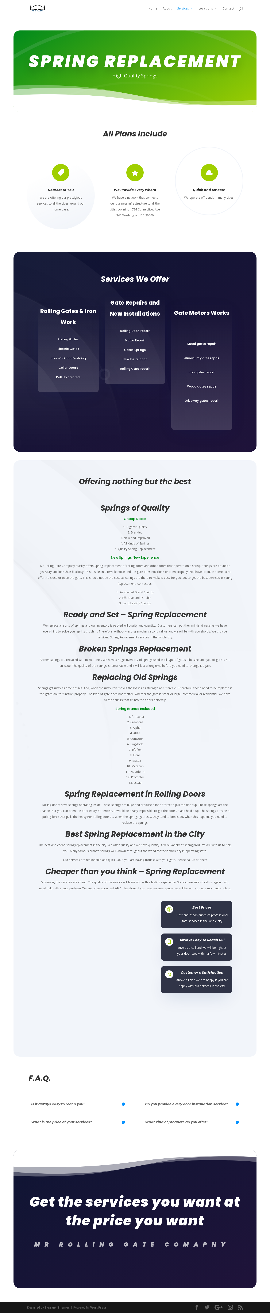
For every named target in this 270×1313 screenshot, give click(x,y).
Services (183, 8)
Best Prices (202, 907)
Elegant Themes (57, 1307)
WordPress (98, 1307)
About (167, 8)
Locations (205, 8)
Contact (229, 8)
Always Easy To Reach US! (202, 940)
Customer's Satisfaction (202, 972)
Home (152, 8)
